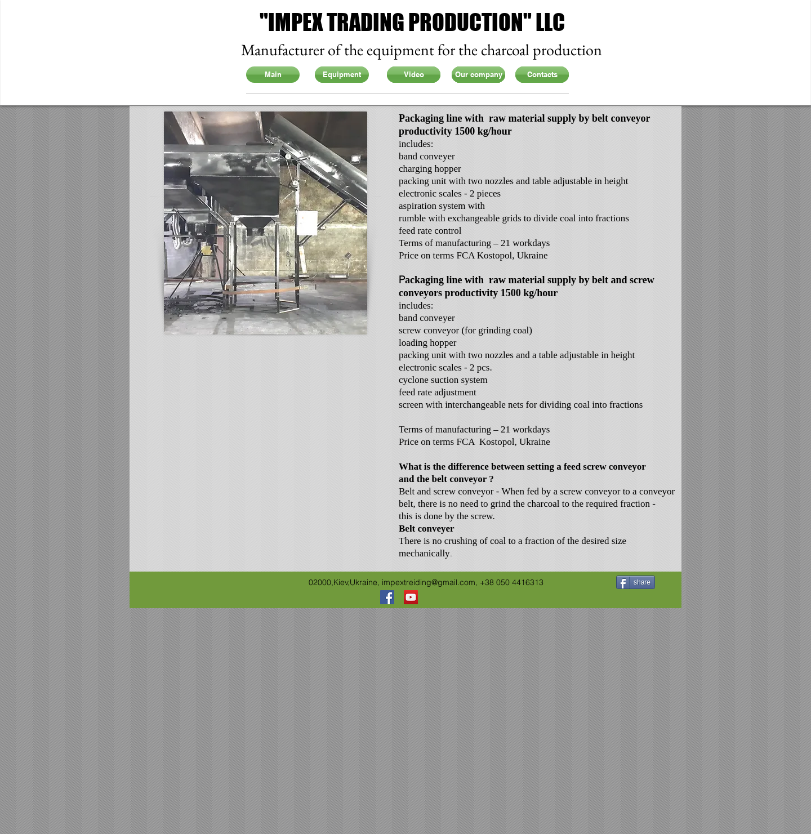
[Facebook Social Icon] (387, 597)
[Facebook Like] (158, 581)
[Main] (273, 74)
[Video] (413, 74)
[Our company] (478, 74)
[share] (635, 582)
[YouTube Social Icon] (411, 597)
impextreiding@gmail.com (428, 582)
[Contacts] (542, 74)
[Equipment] (341, 74)
